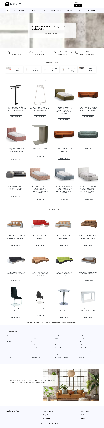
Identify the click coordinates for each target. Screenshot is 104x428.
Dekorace (33, 10)
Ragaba (9, 338)
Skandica (82, 342)
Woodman (58, 335)
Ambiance (82, 345)
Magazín (45, 415)
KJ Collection (10, 342)
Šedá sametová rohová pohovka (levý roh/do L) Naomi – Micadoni (16, 188)
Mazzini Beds (35, 348)
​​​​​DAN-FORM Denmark (61, 357)
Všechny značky (48, 411)
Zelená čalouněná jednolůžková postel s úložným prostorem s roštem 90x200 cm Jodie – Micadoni (64, 110)
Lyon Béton (34, 338)
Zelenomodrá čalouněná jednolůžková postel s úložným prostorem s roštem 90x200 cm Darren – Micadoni (40, 189)
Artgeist (57, 354)
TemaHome (82, 338)
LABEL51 (9, 351)
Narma (9, 345)
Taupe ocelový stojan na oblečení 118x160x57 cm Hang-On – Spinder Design (40, 108)
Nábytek (69, 10)
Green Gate (82, 354)
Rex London (10, 357)
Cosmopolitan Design (85, 351)
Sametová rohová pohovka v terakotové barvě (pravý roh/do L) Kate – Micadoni (88, 108)
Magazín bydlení (92, 10)
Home (8, 10)
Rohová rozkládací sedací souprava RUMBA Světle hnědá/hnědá (40, 274)
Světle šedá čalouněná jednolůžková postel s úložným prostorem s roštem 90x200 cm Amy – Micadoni (88, 189)
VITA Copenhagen (36, 354)
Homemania (10, 348)
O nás (83, 415)
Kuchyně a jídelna (56, 10)
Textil (43, 10)
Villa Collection (83, 335)
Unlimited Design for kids (86, 348)
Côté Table (34, 351)
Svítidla (80, 10)
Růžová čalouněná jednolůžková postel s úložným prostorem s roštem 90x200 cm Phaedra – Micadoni (16, 150)
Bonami (9, 335)
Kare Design (34, 345)
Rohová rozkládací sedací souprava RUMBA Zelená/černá (64, 274)
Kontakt (83, 418)
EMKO (57, 338)
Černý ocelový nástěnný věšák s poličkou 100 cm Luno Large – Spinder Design (16, 108)
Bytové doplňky (19, 10)
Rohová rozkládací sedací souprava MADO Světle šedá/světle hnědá (64, 237)
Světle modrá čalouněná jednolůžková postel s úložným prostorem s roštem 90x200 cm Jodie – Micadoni (64, 189)
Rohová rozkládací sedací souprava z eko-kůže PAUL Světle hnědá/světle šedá (16, 237)
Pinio (32, 342)
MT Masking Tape (36, 357)
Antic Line (58, 342)
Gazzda (33, 335)
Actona (81, 357)
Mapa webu (46, 418)
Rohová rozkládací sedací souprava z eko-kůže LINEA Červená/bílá (40, 237)
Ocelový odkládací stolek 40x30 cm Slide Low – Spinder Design (40, 148)
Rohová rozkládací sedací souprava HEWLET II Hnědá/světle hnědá (88, 237)
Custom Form (59, 348)
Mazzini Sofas (59, 351)
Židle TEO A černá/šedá (39, 309)
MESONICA (10, 354)
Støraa (57, 345)
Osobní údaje (85, 411)
